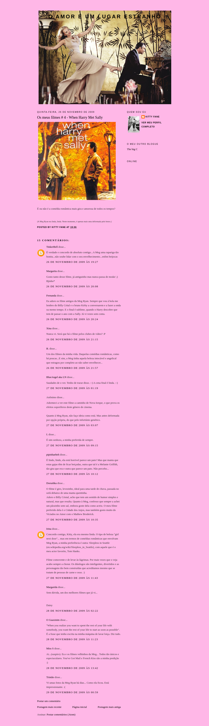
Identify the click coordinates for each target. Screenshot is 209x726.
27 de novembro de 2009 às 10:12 (72, 473)
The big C (132, 149)
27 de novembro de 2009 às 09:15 (72, 445)
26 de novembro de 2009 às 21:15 (72, 339)
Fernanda (51, 295)
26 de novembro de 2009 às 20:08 (72, 286)
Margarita (51, 271)
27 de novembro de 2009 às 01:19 (72, 388)
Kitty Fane (153, 117)
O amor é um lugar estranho (105, 16)
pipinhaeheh (52, 454)
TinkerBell (52, 246)
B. (47, 348)
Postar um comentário (48, 701)
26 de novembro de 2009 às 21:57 (72, 367)
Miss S (50, 648)
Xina (48, 328)
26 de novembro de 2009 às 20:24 (72, 319)
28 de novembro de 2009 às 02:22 (72, 610)
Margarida (51, 587)
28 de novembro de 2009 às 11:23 (72, 639)
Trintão (50, 677)
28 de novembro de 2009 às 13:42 (72, 668)
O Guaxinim (53, 619)
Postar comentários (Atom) (61, 714)
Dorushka (51, 483)
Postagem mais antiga (109, 706)
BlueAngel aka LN (56, 377)
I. (47, 434)
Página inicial (79, 706)
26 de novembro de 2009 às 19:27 (72, 261)
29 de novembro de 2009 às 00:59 (72, 692)
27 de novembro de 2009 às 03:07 (72, 425)
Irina (48, 528)
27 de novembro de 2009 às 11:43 (72, 577)
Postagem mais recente (49, 706)
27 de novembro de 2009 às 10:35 (72, 519)
